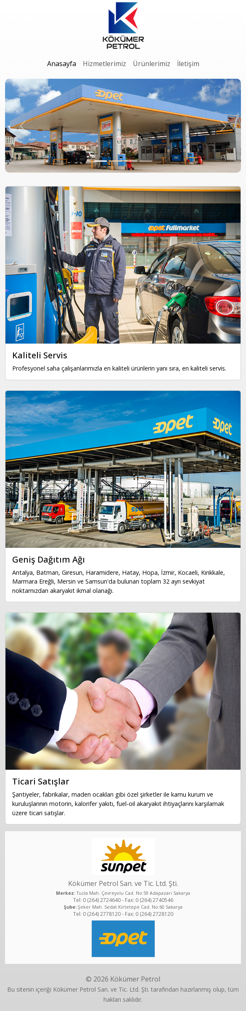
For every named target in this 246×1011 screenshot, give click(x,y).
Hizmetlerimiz (104, 63)
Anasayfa (61, 63)
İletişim (188, 63)
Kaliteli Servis (39, 355)
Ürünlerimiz (151, 63)
